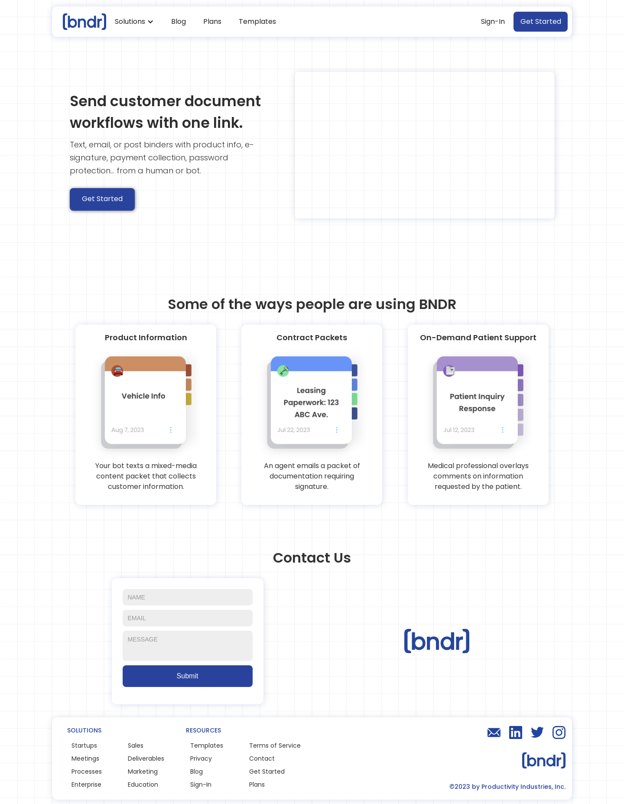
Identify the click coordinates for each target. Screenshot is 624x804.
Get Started (540, 21)
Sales (135, 745)
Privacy (201, 758)
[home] (81, 21)
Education (143, 784)
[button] (134, 22)
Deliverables (146, 758)
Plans (212, 21)
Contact (262, 758)
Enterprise (86, 784)
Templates (257, 21)
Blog (178, 21)
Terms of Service (275, 745)
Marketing (143, 771)
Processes (87, 771)
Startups (84, 745)
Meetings (85, 758)
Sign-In (493, 21)
